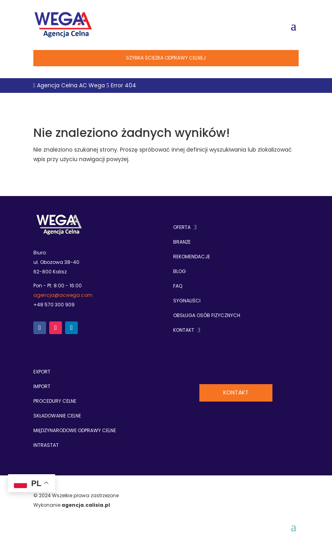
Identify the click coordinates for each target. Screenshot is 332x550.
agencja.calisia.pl (86, 505)
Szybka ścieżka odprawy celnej (166, 57)
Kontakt (236, 392)
